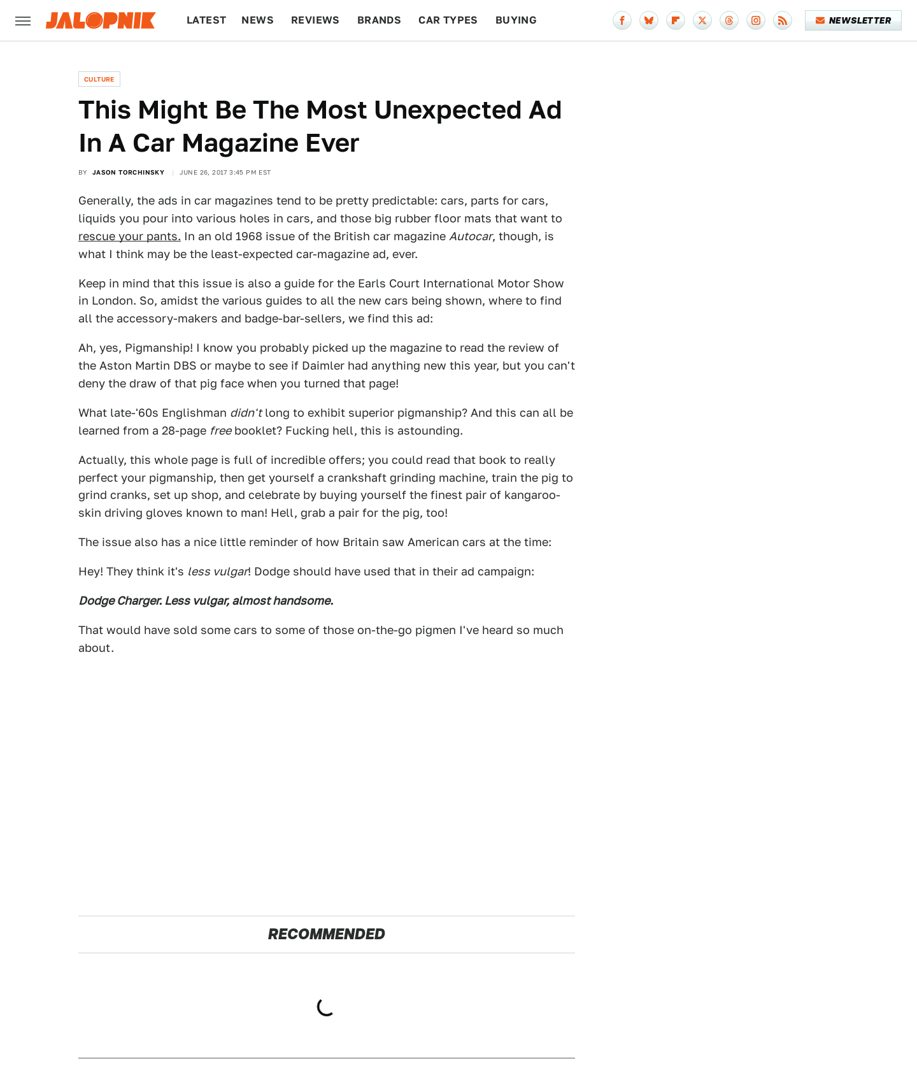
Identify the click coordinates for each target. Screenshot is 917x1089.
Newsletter (854, 20)
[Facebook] (622, 20)
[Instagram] (755, 20)
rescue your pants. (129, 236)
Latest (206, 20)
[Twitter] (702, 20)
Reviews (315, 20)
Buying (516, 20)
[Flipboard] (675, 20)
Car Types (448, 20)
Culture (99, 79)
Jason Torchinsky (128, 172)
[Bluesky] (648, 20)
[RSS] (782, 20)
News (257, 20)
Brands (379, 20)
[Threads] (729, 20)
